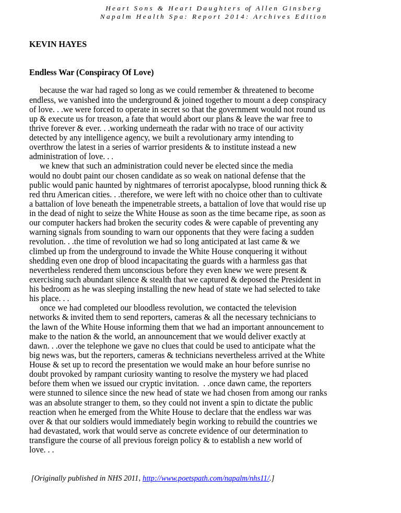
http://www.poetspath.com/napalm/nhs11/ (206, 478)
